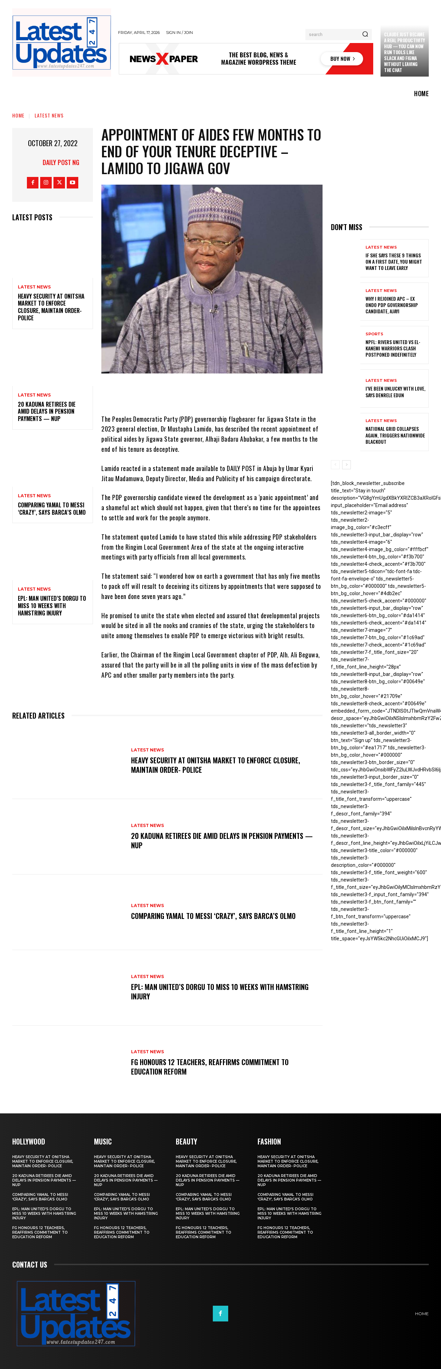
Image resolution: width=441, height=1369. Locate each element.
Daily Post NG (61, 162)
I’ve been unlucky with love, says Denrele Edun (395, 391)
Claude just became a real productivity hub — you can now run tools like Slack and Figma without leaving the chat (404, 52)
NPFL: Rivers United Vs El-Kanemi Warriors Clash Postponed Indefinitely (393, 348)
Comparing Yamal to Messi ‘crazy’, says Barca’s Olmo (52, 508)
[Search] (365, 34)
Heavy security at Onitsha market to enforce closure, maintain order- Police (51, 307)
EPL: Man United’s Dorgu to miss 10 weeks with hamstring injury (52, 605)
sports (374, 334)
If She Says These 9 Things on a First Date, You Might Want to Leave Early (394, 261)
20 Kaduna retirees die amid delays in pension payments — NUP (46, 411)
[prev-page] (335, 464)
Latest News (49, 115)
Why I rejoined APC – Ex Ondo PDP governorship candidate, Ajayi (392, 305)
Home (18, 115)
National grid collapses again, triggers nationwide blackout (395, 435)
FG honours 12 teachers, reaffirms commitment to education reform (210, 1067)
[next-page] (346, 464)
